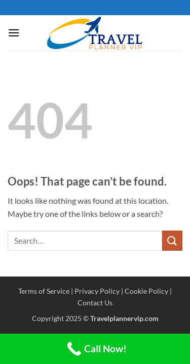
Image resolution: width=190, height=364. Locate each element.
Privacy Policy (97, 291)
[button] (14, 32)
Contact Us (95, 302)
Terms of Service (43, 291)
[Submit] (172, 240)
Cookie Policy (146, 291)
